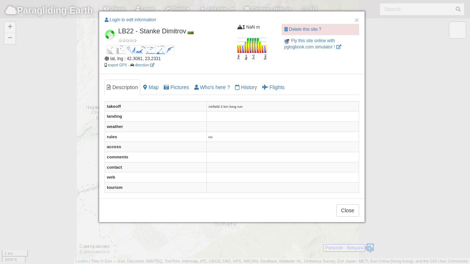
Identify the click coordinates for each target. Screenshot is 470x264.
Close (347, 210)
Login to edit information (130, 19)
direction (144, 65)
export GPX (117, 65)
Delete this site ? (302, 29)
